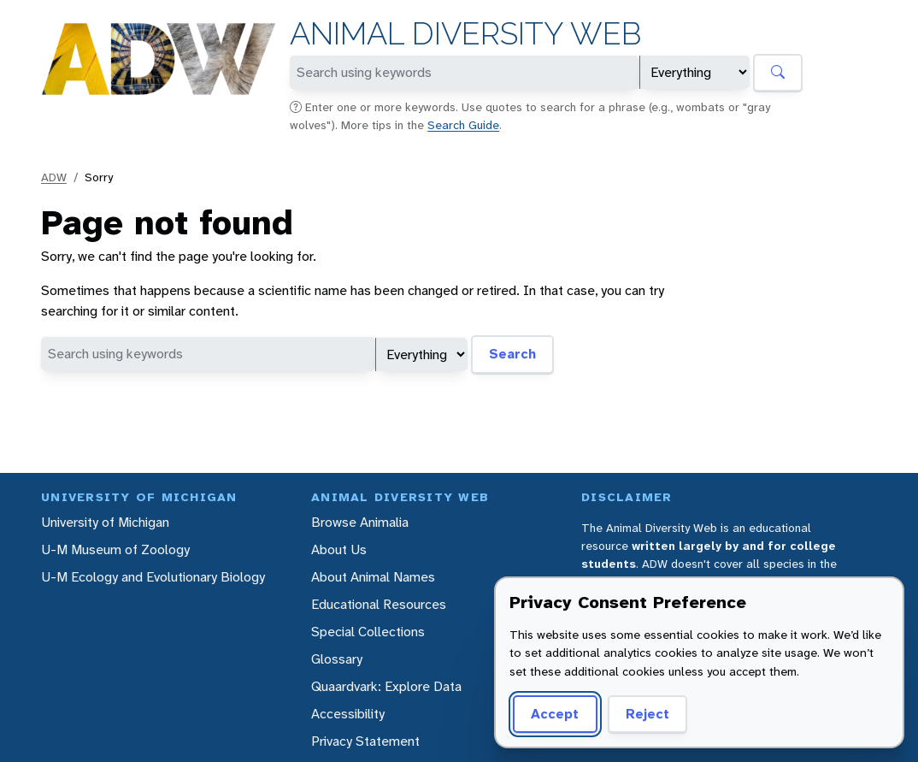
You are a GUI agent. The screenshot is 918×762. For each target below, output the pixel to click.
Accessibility (348, 714)
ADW (54, 177)
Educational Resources (378, 604)
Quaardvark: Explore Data (386, 686)
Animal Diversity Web (465, 34)
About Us (339, 549)
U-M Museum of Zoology (115, 549)
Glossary (336, 659)
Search (512, 354)
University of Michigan (105, 522)
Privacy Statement (365, 741)
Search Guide (463, 125)
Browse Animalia (360, 522)
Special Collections (368, 632)
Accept (555, 714)
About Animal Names (373, 577)
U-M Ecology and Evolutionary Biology (153, 577)
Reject (647, 714)
